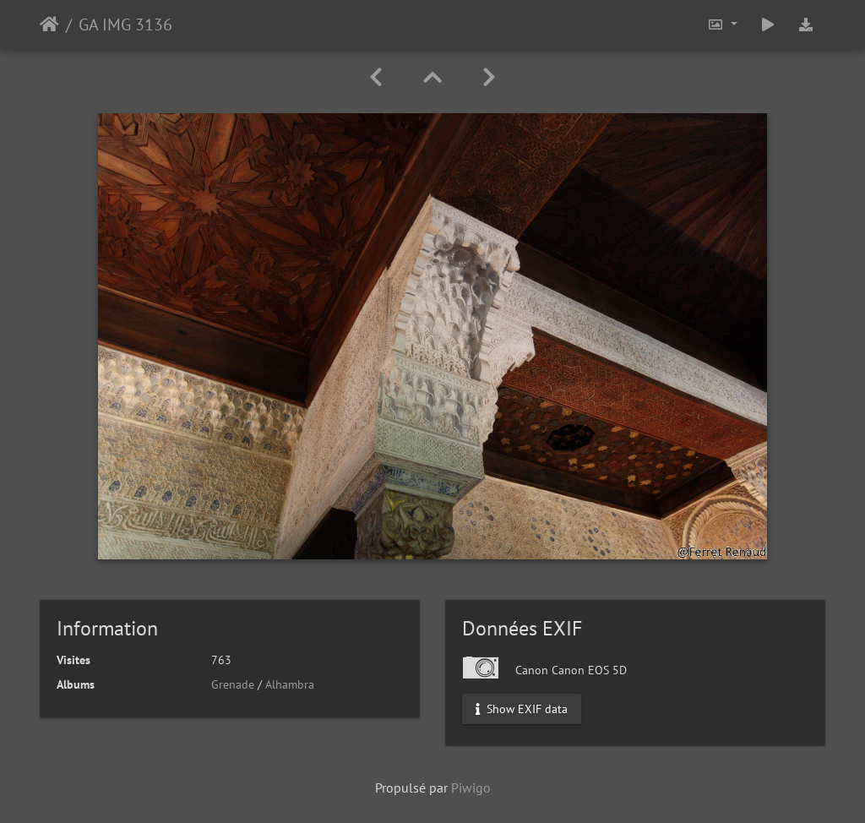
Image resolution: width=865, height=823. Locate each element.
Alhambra (289, 684)
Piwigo (471, 787)
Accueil (49, 24)
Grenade (232, 684)
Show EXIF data (522, 709)
